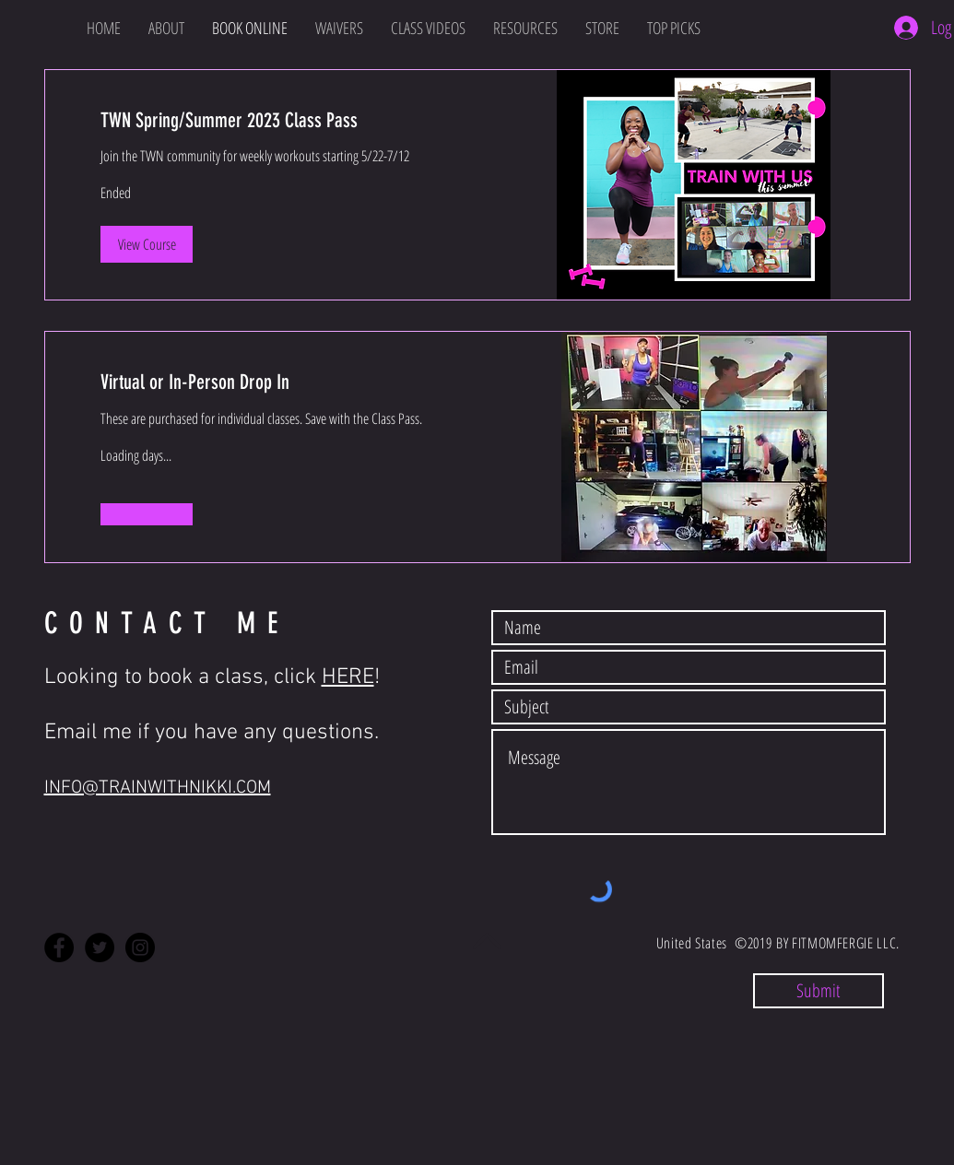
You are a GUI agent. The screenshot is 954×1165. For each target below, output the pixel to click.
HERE (348, 677)
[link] (261, 120)
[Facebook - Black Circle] (59, 947)
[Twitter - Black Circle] (99, 947)
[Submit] (818, 990)
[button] (146, 244)
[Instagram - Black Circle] (140, 947)
